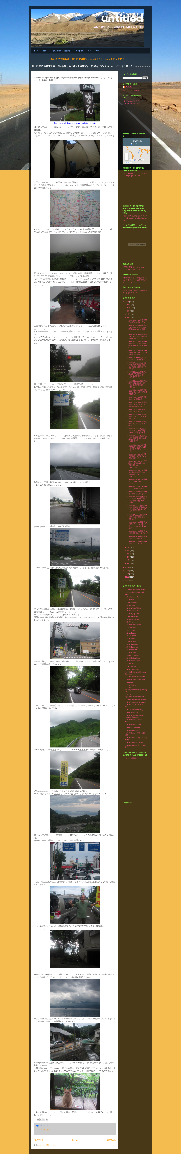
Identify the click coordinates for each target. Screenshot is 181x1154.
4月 (128, 554)
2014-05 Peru (129, 682)
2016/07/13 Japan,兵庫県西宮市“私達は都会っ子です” (137, 321)
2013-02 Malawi (130, 641)
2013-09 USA (129, 664)
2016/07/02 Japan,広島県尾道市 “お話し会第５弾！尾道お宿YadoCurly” (137, 404)
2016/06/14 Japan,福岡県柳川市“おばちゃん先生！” (137, 537)
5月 (128, 551)
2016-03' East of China (133, 725)
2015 (127, 567)
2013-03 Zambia (131, 652)
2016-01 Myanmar (131, 712)
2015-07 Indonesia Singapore (135, 702)
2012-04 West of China (133, 608)
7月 (128, 317)
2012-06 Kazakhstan (132, 611)
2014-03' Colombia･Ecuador (135, 679)
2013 (127, 574)
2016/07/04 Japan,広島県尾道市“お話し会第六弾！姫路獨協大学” (137, 392)
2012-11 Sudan (130, 633)
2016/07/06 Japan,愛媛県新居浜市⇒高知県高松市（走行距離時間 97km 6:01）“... (137, 375)
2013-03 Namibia (131, 650)
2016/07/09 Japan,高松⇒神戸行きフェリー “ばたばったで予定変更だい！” (137, 352)
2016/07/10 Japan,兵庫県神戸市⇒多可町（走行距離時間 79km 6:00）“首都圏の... (137, 344)
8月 (128, 314)
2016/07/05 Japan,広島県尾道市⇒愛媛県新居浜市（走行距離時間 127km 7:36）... (137, 384)
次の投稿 (38, 1140)
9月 (128, 311)
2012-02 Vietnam (131, 602)
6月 (128, 547)
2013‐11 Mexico (130, 666)
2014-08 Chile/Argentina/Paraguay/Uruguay (136, 690)
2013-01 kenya (130, 639)
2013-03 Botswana (131, 647)
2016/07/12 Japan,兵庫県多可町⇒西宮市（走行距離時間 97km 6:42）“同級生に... (137, 328)
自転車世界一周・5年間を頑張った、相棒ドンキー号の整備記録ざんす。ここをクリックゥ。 (135, 280)
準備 (97, 51)
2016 (127, 302)
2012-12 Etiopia (130, 636)
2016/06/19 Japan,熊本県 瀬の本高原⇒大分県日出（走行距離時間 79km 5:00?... (137, 500)
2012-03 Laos (130, 605)
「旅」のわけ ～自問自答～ (61, 51)
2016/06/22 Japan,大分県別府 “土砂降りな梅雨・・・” (137, 481)
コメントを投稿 (44, 1130)
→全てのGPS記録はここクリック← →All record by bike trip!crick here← (135, 218)
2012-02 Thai (129, 600)
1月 (128, 563)
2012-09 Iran (129, 622)
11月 (129, 305)
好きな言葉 (79, 51)
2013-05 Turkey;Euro (132, 658)
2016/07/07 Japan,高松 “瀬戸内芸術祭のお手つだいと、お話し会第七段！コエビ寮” (136, 366)
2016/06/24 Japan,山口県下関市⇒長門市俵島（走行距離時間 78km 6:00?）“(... (137, 464)
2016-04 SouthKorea (132, 727)
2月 (128, 560)
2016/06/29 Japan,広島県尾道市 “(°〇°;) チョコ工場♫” (137, 424)
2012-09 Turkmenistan (133, 625)
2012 (127, 577)
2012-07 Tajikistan (131, 616)
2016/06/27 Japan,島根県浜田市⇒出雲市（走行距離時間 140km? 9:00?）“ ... (137, 439)
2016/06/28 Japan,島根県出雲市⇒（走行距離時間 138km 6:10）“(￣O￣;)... (137, 431)
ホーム (36, 51)
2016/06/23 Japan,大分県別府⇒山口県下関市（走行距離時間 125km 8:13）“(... (137, 473)
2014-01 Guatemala (132, 669)
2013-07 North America (133, 661)
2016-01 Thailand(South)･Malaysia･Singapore (134, 716)
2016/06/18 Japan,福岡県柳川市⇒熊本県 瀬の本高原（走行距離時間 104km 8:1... (137, 509)
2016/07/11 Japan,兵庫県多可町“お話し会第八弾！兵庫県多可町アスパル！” (137, 336)
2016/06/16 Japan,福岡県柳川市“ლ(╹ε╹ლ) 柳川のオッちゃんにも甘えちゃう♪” (137, 525)
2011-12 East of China (133, 597)
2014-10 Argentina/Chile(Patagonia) (134, 696)
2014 (127, 571)
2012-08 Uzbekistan (132, 619)
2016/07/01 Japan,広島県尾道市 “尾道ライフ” (137, 410)
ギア (89, 51)
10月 (129, 308)
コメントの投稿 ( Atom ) (47, 1145)
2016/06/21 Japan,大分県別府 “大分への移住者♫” (137, 487)
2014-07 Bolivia (130, 685)
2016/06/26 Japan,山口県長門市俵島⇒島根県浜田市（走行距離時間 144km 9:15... (137, 448)
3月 (128, 557)
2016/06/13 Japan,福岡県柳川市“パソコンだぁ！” (137, 542)
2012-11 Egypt (130, 630)
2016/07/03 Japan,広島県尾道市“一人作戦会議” (137, 398)
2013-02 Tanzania (131, 644)
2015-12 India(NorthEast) (134, 710)
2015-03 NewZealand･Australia (136, 699)
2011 (127, 580)
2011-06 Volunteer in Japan (135, 589)
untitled (122, 18)
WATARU (128, 87)
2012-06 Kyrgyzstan (132, 614)
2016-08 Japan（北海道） (134, 742)
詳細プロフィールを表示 (132, 90)
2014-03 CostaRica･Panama (135, 677)
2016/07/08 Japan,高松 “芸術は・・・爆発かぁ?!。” (137, 359)
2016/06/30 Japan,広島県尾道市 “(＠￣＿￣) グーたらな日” (137, 416)
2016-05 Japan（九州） (133, 730)
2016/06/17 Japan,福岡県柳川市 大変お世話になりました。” (137, 517)
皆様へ (45, 51)
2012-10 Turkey (130, 627)
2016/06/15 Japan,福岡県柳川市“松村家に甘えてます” (137, 532)
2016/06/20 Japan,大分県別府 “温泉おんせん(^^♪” (137, 493)
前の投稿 (111, 1140)
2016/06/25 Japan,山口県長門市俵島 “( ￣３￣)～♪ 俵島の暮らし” (137, 456)
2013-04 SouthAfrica (132, 655)
